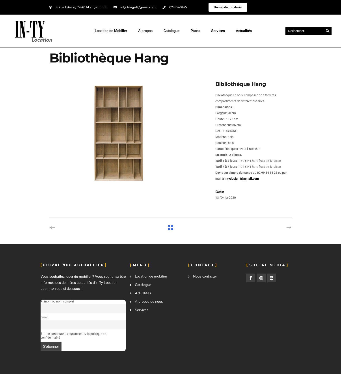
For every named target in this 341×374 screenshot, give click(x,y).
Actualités (244, 31)
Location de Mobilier (111, 31)
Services (218, 31)
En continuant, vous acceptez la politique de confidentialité (73, 336)
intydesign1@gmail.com (242, 178)
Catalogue (172, 31)
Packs (195, 31)
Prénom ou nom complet (57, 301)
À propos (145, 31)
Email (44, 317)
